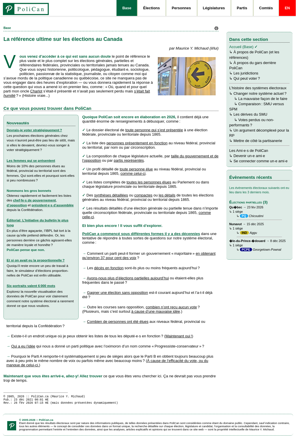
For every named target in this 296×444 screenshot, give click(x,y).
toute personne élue (136, 169)
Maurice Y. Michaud (67, 397)
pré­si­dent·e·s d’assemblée (53, 205)
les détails (167, 195)
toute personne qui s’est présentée (154, 130)
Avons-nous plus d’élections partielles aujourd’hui (128, 278)
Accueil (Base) (241, 47)
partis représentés (129, 160)
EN (287, 8)
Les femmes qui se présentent (31, 160)
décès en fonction (109, 268)
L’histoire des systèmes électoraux (257, 88)
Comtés (266, 8)
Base (126, 8)
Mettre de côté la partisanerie (258, 141)
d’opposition (17, 205)
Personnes (181, 8)
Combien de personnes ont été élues (117, 321)
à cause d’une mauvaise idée (155, 311)
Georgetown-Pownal (267, 249)
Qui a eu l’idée (23, 346)
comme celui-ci (133, 173)
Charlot (36, 91)
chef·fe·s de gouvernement (34, 200)
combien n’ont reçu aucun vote (171, 307)
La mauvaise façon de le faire (262, 99)
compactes (143, 195)
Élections (151, 8)
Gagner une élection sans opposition (117, 292)
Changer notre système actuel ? (260, 93)
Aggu (253, 232)
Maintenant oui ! (178, 336)
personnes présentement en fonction (136, 143)
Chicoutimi (256, 216)
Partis (242, 8)
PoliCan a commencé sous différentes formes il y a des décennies (141, 234)
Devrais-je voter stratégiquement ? (34, 130)
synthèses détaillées (111, 195)
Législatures (214, 8)
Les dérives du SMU (250, 114)
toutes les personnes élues (149, 182)
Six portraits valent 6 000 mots (31, 285)
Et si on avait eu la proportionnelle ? (35, 260)
